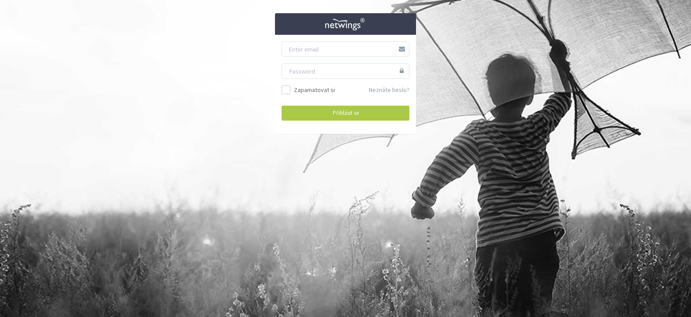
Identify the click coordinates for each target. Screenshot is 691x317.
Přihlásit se (346, 113)
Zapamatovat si (308, 89)
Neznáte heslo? (389, 90)
